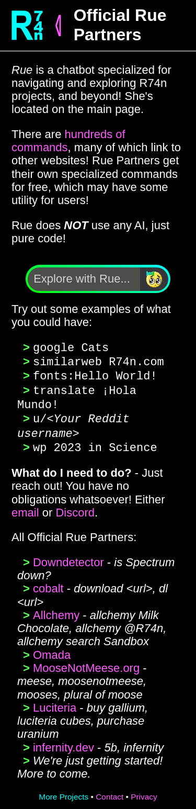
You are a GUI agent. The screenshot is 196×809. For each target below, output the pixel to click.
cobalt (48, 584)
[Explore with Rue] (84, 279)
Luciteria (54, 703)
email (25, 508)
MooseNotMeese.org (86, 663)
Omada (52, 650)
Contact (109, 792)
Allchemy (56, 610)
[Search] (154, 279)
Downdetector (68, 558)
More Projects (63, 792)
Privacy (144, 792)
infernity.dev (63, 743)
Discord (75, 508)
